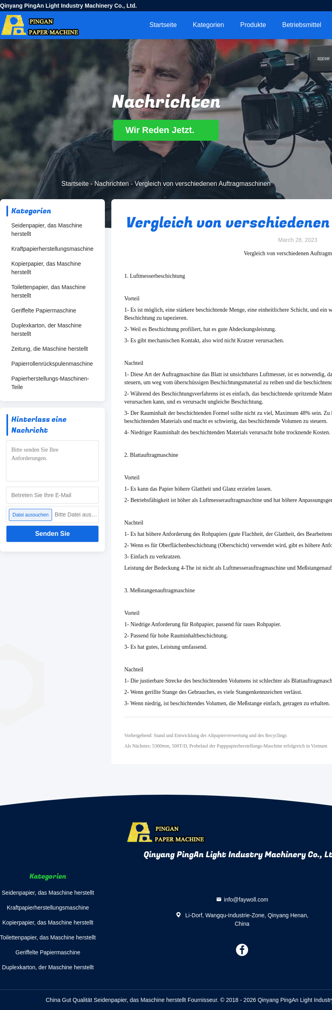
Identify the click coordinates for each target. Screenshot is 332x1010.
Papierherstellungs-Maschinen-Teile (50, 382)
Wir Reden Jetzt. (166, 130)
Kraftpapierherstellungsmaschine (52, 249)
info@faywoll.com (246, 899)
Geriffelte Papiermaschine (43, 310)
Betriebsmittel (302, 24)
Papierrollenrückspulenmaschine (52, 363)
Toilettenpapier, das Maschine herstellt (48, 291)
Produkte (253, 24)
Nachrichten (111, 183)
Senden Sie (52, 533)
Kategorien (208, 24)
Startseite (163, 24)
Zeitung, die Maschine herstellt (49, 349)
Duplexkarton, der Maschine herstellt (46, 329)
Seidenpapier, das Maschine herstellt (46, 229)
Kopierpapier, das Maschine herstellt (46, 267)
